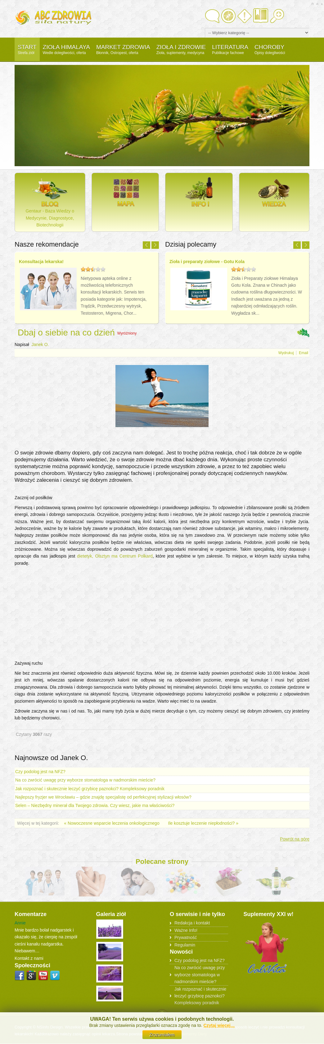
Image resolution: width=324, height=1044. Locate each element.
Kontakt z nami (29, 958)
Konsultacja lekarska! (41, 261)
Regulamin (184, 944)
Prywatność (185, 937)
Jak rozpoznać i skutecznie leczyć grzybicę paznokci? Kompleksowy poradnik (89, 788)
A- (321, 4)
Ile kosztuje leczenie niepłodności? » (203, 823)
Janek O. (40, 344)
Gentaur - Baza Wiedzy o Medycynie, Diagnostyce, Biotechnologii (50, 201)
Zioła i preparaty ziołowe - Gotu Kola (207, 261)
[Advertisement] (162, 443)
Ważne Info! (185, 930)
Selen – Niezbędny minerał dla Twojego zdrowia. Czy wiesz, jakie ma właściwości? (94, 805)
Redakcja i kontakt (192, 922)
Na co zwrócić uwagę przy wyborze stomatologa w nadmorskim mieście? (85, 779)
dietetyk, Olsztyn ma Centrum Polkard (115, 556)
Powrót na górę (294, 839)
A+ (312, 4)
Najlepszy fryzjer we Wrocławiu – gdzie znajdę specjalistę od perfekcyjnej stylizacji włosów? (103, 797)
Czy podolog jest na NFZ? (40, 771)
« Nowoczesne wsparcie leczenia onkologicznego (112, 823)
